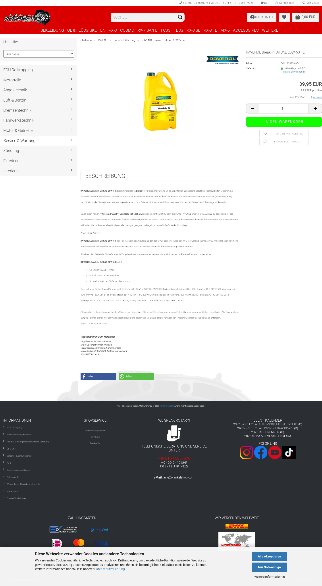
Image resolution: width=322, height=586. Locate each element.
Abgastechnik (15, 90)
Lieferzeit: (251, 68)
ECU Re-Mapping (18, 69)
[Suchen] (180, 17)
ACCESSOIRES (246, 30)
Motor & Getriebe (18, 130)
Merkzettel (95, 443)
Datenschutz (13, 477)
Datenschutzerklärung (109, 569)
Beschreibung (105, 176)
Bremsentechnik (17, 110)
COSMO (127, 30)
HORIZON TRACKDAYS (278, 428)
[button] (98, 376)
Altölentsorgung (14, 427)
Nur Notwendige (269, 567)
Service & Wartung (19, 140)
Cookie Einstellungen (17, 498)
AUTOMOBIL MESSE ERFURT (278, 424)
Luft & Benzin (14, 100)
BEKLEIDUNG (52, 30)
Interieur (10, 171)
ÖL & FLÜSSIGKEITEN (86, 30)
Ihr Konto (95, 437)
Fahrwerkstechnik (18, 120)
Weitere (270, 30)
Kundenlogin (285, 2)
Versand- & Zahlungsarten (19, 456)
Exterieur (11, 160)
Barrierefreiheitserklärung (18, 470)
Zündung (11, 150)
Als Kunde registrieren (95, 430)
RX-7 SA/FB (147, 30)
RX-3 (113, 30)
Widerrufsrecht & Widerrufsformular (23, 484)
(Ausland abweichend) (293, 71)
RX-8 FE (210, 30)
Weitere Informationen (269, 576)
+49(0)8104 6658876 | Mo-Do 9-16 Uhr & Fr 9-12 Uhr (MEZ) (216, 2)
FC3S (165, 30)
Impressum (12, 491)
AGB (9, 463)
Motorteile (12, 80)
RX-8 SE (193, 30)
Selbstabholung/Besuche (19, 434)
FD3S (178, 30)
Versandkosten (167, 406)
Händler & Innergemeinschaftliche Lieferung (28, 441)
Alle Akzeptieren (269, 556)
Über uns (11, 449)
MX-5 (225, 30)
